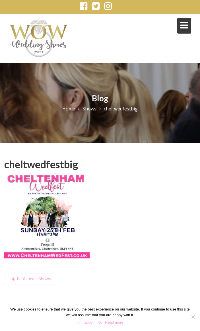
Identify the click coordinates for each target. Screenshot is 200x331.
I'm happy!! (85, 322)
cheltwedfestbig (41, 164)
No (100, 322)
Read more (114, 322)
